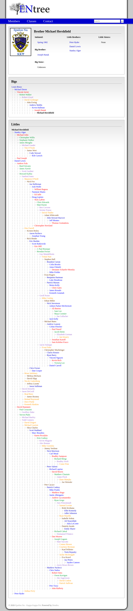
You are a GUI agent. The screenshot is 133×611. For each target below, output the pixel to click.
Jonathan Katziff (58, 339)
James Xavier (25, 168)
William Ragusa (41, 189)
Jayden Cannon (73, 562)
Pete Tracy (53, 586)
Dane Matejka (65, 479)
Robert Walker (25, 94)
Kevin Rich (56, 360)
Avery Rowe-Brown (65, 565)
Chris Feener (34, 368)
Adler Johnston (70, 513)
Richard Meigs (60, 459)
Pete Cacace (49, 485)
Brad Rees (28, 394)
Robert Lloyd (27, 97)
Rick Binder (32, 238)
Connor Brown (65, 544)
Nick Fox (31, 181)
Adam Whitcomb (51, 215)
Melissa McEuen (34, 376)
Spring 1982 (42, 42)
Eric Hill (38, 246)
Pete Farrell (29, 228)
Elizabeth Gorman (64, 334)
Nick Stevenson (53, 303)
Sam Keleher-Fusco (60, 342)
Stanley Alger (75, 50)
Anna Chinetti (55, 267)
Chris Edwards (43, 202)
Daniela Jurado (68, 526)
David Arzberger (31, 100)
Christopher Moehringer (54, 350)
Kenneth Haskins (31, 404)
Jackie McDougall (67, 554)
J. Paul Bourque (43, 249)
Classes (31, 21)
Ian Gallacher (62, 316)
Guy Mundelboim (46, 254)
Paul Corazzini (25, 409)
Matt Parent (42, 205)
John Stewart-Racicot (56, 218)
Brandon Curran (53, 262)
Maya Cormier (60, 313)
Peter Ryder (74, 42)
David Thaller (48, 212)
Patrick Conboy (53, 487)
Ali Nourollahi (70, 521)
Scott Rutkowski (39, 244)
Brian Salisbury (30, 373)
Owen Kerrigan (60, 575)
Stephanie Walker (26, 140)
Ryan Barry (51, 355)
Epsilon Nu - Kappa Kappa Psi (28, 605)
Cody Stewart (35, 153)
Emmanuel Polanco (65, 534)
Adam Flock (62, 477)
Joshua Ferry (29, 591)
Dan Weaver (57, 536)
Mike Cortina (47, 298)
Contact (48, 21)
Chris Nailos (54, 570)
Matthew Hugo (58, 492)
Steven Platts (24, 415)
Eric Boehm (34, 241)
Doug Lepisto (37, 197)
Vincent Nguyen (56, 358)
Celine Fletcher (55, 326)
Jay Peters (68, 560)
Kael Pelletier (67, 549)
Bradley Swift (62, 461)
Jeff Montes (54, 220)
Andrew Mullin (35, 105)
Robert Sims (57, 573)
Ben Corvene (44, 207)
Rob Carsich (37, 155)
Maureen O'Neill (31, 179)
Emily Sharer (69, 529)
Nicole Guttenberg (32, 381)
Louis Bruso (17, 87)
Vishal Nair (46, 256)
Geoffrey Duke (28, 412)
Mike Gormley (48, 446)
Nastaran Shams (38, 192)
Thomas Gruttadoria (60, 223)
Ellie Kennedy (70, 510)
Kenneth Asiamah (56, 293)
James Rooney (33, 396)
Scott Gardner (28, 171)
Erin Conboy (42, 438)
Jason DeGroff (28, 391)
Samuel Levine (65, 505)
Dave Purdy (29, 402)
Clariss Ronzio (53, 352)
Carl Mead (53, 453)
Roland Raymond (31, 399)
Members (14, 21)
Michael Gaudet (28, 145)
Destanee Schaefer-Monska (63, 269)
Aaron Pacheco (35, 233)
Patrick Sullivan (66, 583)
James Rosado (55, 290)
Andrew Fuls (22, 163)
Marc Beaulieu (38, 433)
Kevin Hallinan (38, 107)
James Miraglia (25, 142)
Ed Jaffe (37, 194)
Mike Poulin (54, 490)
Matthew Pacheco (54, 567)
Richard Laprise (56, 469)
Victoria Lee (59, 363)
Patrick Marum (53, 282)
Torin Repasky (70, 552)
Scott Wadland (35, 430)
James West (32, 150)
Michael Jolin (22, 135)
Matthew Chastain (62, 474)
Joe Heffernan (35, 184)
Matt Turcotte (62, 542)
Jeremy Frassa (45, 210)
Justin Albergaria (56, 495)
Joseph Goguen (60, 539)
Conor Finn (64, 464)
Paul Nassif (56, 329)
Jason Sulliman (35, 386)
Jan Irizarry (64, 337)
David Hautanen (23, 407)
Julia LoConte (73, 523)
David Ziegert (30, 422)
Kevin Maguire (45, 440)
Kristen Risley (33, 231)
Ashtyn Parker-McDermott (60, 306)
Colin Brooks (54, 264)
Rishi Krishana (68, 508)
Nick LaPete (39, 199)
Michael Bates (50, 321)
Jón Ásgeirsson (63, 578)
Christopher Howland (43, 225)
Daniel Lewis (75, 46)
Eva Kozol (66, 557)
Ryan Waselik (65, 516)
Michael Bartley (29, 417)
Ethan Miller (49, 301)
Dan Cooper (37, 371)
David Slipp (32, 378)
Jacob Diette (59, 332)
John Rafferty (57, 588)
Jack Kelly (53, 319)
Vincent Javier (23, 92)
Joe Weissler (67, 482)
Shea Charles (32, 428)
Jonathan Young (38, 236)
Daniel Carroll (55, 365)
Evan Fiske (46, 347)
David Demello (28, 389)
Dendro (55, 605)
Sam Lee (58, 311)
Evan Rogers (49, 275)
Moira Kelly (54, 285)
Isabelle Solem (68, 518)
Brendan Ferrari (43, 251)
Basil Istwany (25, 166)
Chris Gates (56, 288)
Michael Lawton (31, 425)
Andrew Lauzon (53, 324)
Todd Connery (28, 420)
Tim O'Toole (29, 148)
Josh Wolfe (36, 187)
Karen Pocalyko (41, 435)
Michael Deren (20, 89)
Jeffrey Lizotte (33, 383)
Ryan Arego (59, 500)
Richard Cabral (60, 531)
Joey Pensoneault (64, 503)
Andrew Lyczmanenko (61, 497)
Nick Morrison (53, 451)
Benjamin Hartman (55, 277)
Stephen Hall (49, 259)
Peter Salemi (52, 466)
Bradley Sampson (59, 456)
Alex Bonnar (44, 443)
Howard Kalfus (25, 174)
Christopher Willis (27, 137)
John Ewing (32, 102)
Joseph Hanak (43, 55)
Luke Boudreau (55, 280)
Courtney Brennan (67, 547)
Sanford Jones (28, 176)
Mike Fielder (54, 272)
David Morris (57, 472)
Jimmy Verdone (50, 448)
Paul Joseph (22, 158)
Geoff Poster (44, 295)
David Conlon (65, 580)
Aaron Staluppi (45, 345)
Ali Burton (56, 308)
